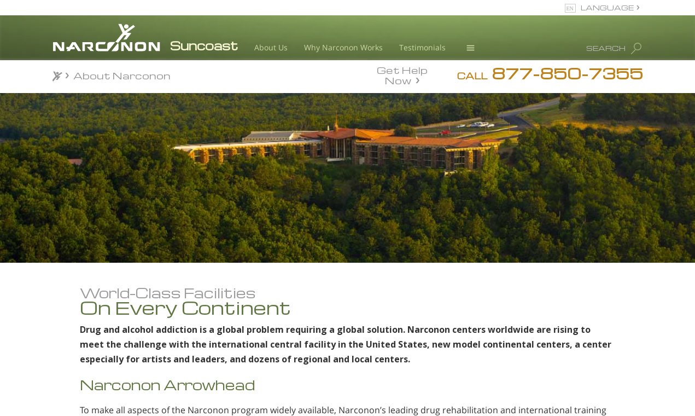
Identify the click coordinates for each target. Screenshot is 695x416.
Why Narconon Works (343, 47)
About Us (271, 47)
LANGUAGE (607, 7)
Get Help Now (402, 74)
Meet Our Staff (133, 376)
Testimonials (422, 47)
